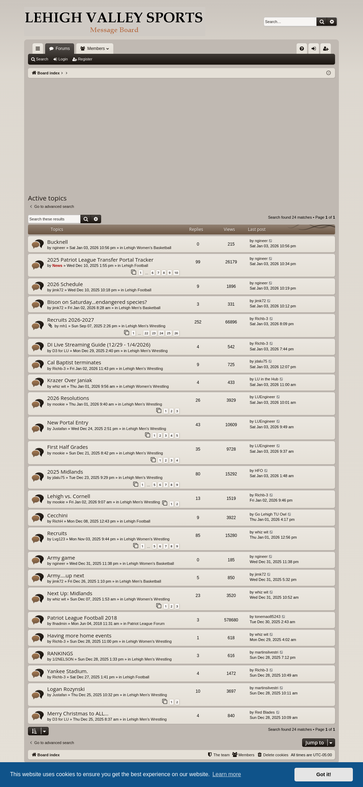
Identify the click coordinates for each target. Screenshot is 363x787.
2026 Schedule (65, 283)
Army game (61, 557)
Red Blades (265, 712)
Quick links (39, 50)
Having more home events (79, 635)
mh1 (63, 326)
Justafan (59, 429)
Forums (63, 48)
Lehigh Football (135, 265)
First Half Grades (67, 446)
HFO (259, 470)
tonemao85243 (267, 616)
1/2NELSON (63, 659)
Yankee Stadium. (67, 671)
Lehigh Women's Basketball (147, 248)
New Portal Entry (67, 422)
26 (176, 333)
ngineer (58, 248)
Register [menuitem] (327, 50)
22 (146, 333)
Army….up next (65, 575)
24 (161, 333)
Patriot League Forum (145, 623)
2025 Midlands (65, 471)
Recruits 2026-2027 (70, 319)
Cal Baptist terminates (74, 362)
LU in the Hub (266, 379)
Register (85, 59)
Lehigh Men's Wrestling (145, 326)
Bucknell (57, 241)
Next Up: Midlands (69, 593)
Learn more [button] (226, 774)
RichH (57, 521)
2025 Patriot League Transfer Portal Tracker (100, 259)
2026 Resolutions (68, 397)
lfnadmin (59, 623)
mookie (58, 404)
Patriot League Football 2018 (82, 617)
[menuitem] (302, 48)
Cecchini (57, 515)
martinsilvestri (266, 652)
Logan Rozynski (66, 688)
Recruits (57, 533)
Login (63, 59)
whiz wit (59, 386)
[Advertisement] (181, 130)
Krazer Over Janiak (69, 380)
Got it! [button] (323, 774)
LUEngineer (265, 397)
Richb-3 (261, 318)
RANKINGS (60, 653)
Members (96, 48)
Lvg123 (58, 539)
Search (42, 59)
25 (168, 333)
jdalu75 (261, 361)
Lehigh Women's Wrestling (146, 386)
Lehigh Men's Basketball (140, 308)
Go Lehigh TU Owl (270, 514)
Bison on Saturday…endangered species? (97, 301)
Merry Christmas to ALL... (77, 713)
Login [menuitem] (315, 50)
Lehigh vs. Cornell (68, 496)
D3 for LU (60, 351)
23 (154, 333)
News (57, 265)
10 (176, 272)
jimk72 (58, 290)
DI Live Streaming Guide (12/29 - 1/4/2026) (98, 344)
